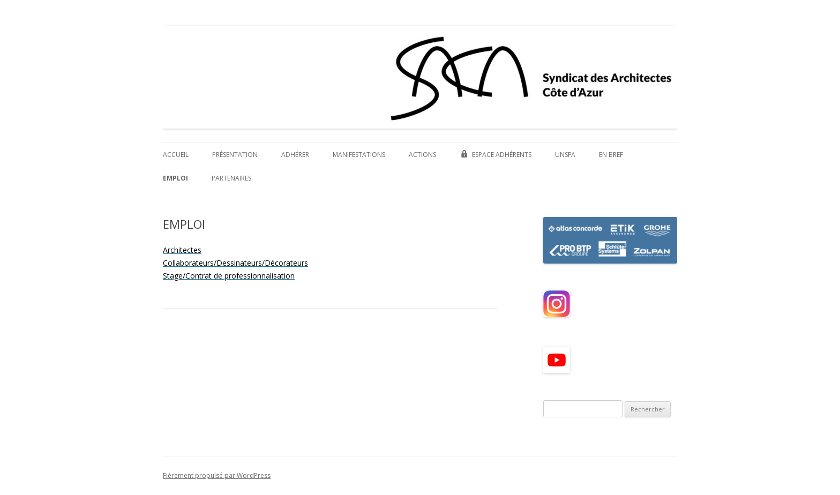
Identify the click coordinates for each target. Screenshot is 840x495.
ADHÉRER (295, 154)
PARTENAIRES (231, 178)
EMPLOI (175, 178)
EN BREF (611, 154)
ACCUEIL (176, 154)
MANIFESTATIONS (359, 154)
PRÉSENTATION (235, 154)
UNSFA (565, 154)
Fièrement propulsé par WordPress (217, 475)
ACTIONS (422, 154)
